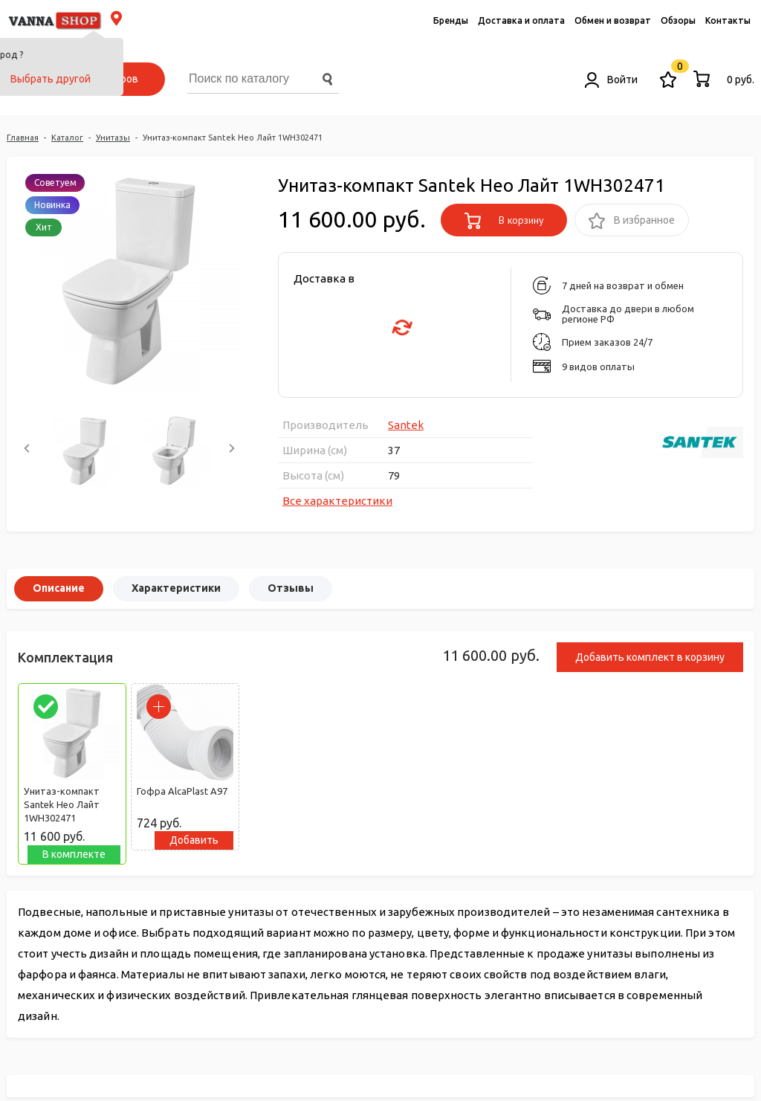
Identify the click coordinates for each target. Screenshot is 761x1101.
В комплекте (74, 854)
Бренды (450, 20)
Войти (611, 79)
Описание (59, 588)
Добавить (193, 840)
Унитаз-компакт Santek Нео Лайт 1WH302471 (62, 804)
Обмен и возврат (612, 20)
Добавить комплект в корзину (650, 657)
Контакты (728, 20)
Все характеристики (337, 500)
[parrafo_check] (45, 706)
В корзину (504, 221)
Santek (406, 425)
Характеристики (176, 588)
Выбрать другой (50, 79)
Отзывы (291, 588)
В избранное (632, 221)
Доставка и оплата (521, 20)
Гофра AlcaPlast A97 (182, 791)
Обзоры (678, 20)
